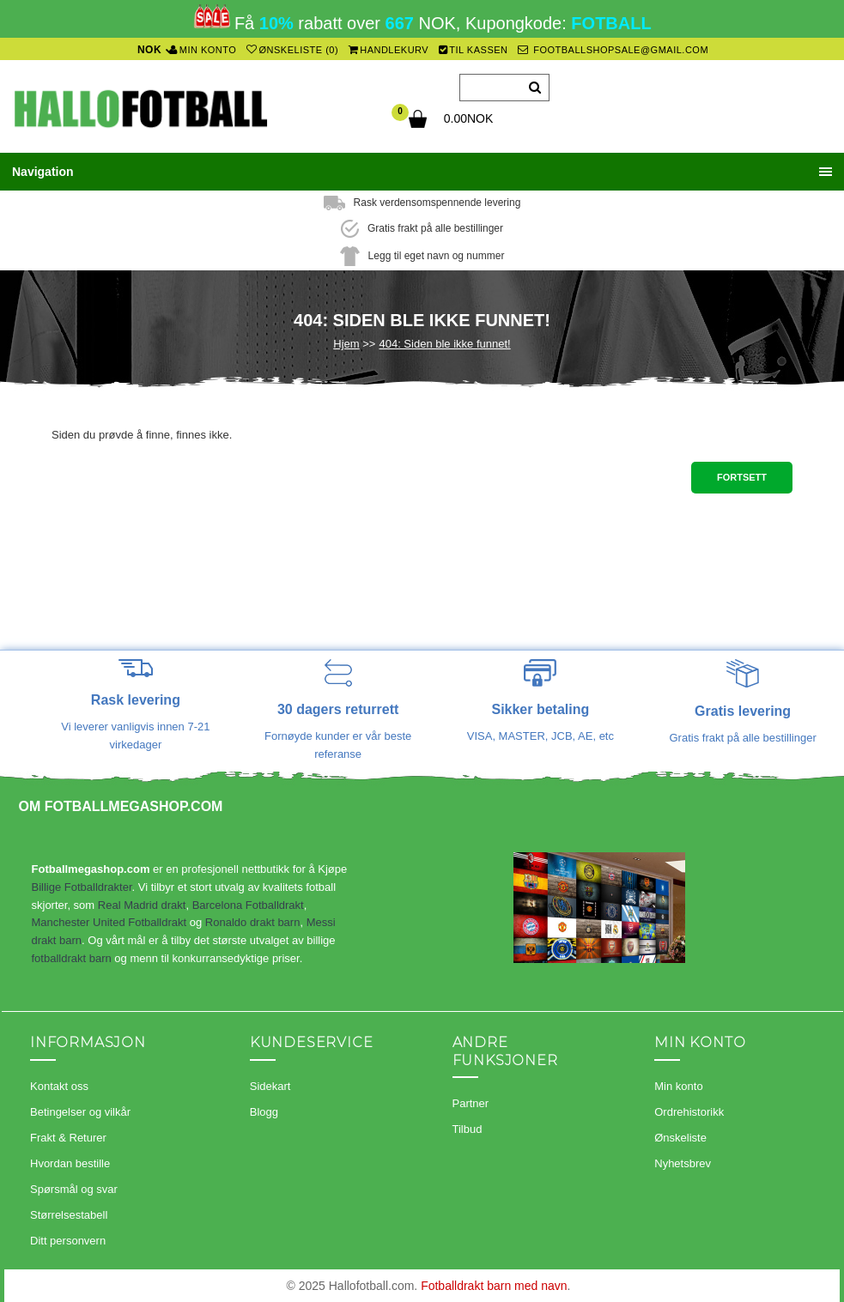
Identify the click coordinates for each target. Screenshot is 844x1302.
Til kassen (473, 50)
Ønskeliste (680, 1137)
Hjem (346, 343)
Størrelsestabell (68, 1214)
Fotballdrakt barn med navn (494, 1286)
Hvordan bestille (70, 1163)
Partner (470, 1103)
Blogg (264, 1111)
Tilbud (467, 1129)
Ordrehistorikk (689, 1111)
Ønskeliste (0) (292, 50)
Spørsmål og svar (74, 1189)
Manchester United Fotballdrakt (109, 922)
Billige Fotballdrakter (82, 887)
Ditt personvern (68, 1240)
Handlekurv (389, 50)
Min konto (202, 50)
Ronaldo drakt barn (253, 922)
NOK (149, 50)
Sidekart (270, 1086)
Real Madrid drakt (142, 905)
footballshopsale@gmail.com (613, 50)
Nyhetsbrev (682, 1163)
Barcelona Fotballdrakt (248, 905)
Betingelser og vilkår (80, 1111)
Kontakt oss (59, 1086)
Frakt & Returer (68, 1137)
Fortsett (742, 477)
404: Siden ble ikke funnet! (444, 343)
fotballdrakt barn (72, 958)
